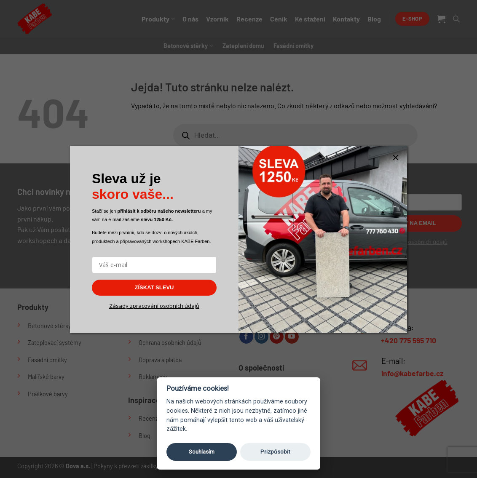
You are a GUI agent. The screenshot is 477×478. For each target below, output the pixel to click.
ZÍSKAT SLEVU (154, 287)
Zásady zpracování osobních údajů (154, 306)
